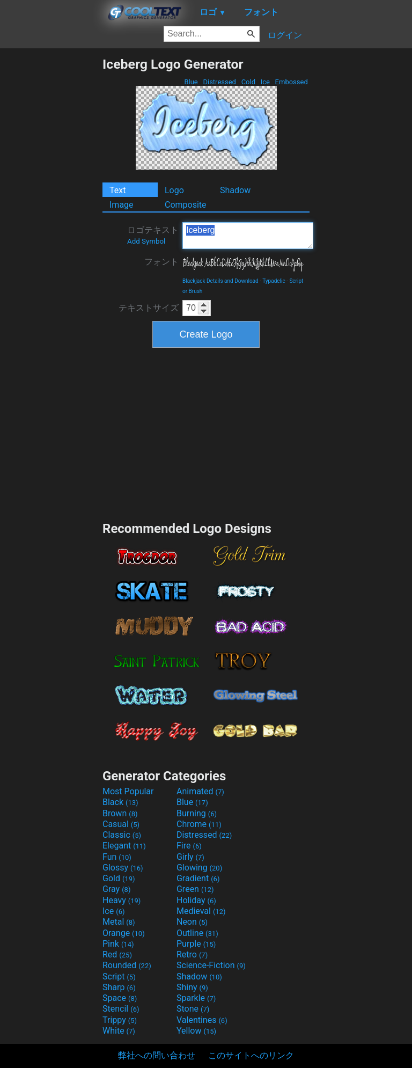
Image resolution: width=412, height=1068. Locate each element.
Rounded (126, 965)
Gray (116, 889)
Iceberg (247, 235)
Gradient (197, 878)
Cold (248, 82)
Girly (190, 857)
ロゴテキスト (153, 235)
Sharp (119, 987)
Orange (123, 933)
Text (117, 190)
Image (121, 205)
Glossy (122, 867)
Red (117, 954)
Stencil (120, 1009)
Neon (192, 922)
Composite (186, 205)
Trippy (119, 1020)
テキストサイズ (149, 308)
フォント (161, 262)
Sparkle (196, 998)
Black (120, 802)
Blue (191, 82)
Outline (197, 933)
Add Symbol (146, 241)
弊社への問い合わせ (156, 1055)
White (118, 1031)
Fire (189, 845)
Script (119, 976)
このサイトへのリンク (251, 1055)
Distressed (219, 82)
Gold (118, 878)
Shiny (192, 987)
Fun (116, 857)
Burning (196, 813)
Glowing (199, 867)
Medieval (201, 911)
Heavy (121, 900)
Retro (192, 954)
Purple (196, 944)
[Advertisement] (51, 217)
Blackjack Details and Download (220, 281)
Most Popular (128, 791)
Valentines (201, 1020)
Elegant (124, 845)
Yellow (196, 1031)
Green (195, 889)
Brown (119, 813)
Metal (118, 922)
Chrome (199, 824)
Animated (200, 791)
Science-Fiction (211, 965)
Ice (265, 82)
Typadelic (273, 281)
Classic (121, 835)
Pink (118, 944)
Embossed (291, 82)
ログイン (285, 35)
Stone (192, 1009)
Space (119, 998)
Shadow (235, 190)
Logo (174, 190)
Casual (120, 824)
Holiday (196, 900)
